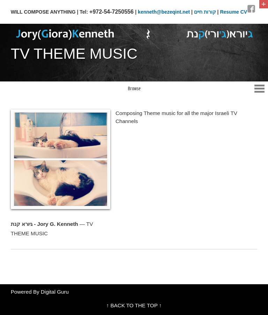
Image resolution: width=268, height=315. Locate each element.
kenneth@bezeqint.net (164, 12)
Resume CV (233, 12)
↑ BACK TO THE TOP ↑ (134, 305)
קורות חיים (205, 12)
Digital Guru (55, 292)
